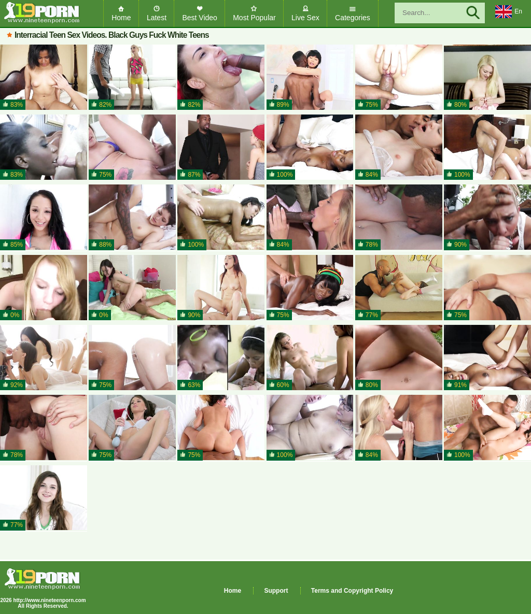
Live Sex (305, 17)
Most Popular (254, 17)
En (508, 12)
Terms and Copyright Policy (352, 590)
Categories (352, 17)
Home (121, 17)
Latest (156, 17)
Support (276, 590)
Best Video (199, 17)
